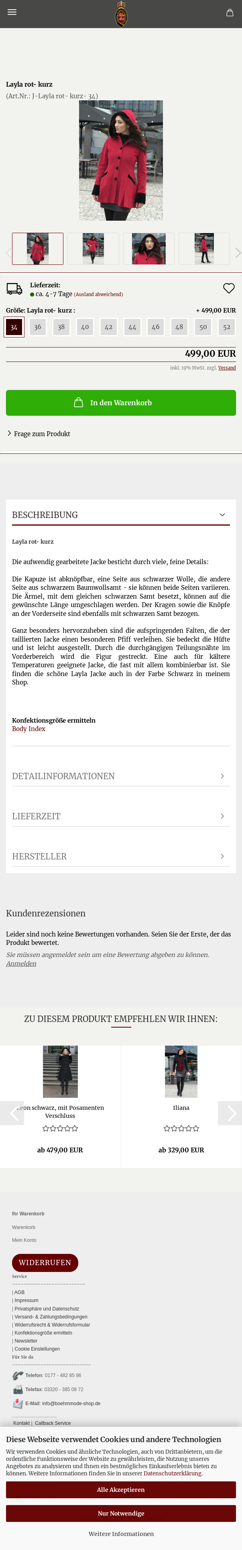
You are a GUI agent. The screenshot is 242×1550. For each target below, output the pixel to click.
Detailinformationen (63, 776)
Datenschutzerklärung (172, 1473)
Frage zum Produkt (42, 434)
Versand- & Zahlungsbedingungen (50, 1317)
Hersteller (39, 856)
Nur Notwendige (121, 1513)
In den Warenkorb (112, 402)
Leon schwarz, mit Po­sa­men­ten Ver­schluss (60, 1111)
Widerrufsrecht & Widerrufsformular (51, 1325)
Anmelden (21, 963)
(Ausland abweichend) (98, 294)
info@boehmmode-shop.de (71, 1403)
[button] (12, 1113)
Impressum (26, 1300)
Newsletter (25, 1341)
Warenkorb (23, 1227)
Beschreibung (45, 515)
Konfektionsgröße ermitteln (42, 1333)
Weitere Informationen (121, 1534)
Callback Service (52, 1423)
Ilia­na (181, 1107)
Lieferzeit (36, 816)
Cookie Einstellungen (36, 1349)
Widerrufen (45, 1262)
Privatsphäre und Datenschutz (46, 1309)
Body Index (28, 729)
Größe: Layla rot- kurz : (121, 310)
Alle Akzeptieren (121, 1489)
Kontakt (21, 1423)
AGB (18, 1292)
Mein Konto (24, 1240)
